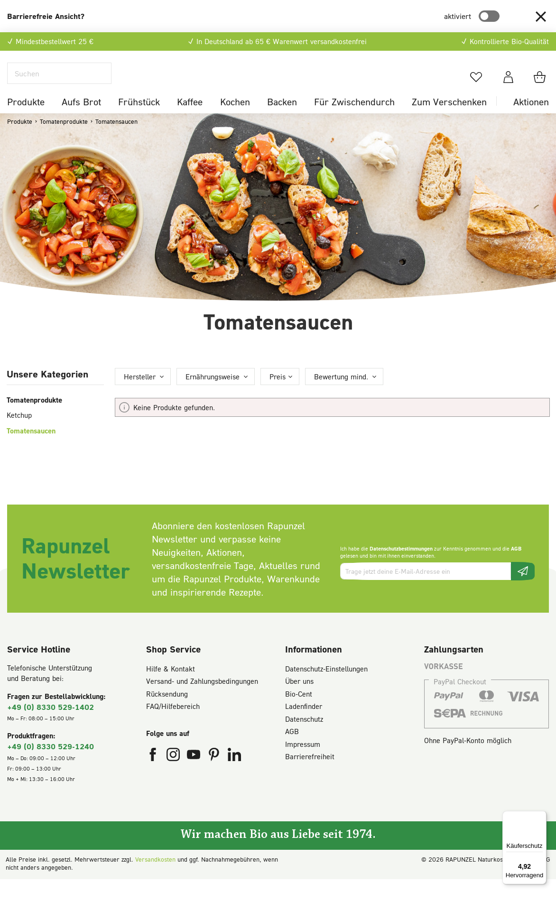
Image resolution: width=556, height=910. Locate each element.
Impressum (302, 761)
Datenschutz (304, 736)
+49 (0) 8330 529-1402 (50, 724)
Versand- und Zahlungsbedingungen (202, 699)
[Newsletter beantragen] (523, 588)
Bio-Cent (298, 711)
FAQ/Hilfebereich (173, 724)
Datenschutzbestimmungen (401, 566)
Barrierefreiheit (309, 774)
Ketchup (19, 433)
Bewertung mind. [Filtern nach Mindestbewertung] (341, 394)
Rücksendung (167, 711)
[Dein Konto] (508, 85)
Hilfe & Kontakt (170, 686)
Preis (277, 394)
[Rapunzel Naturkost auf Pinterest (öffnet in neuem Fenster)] (215, 774)
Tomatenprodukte (34, 417)
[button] (541, 16)
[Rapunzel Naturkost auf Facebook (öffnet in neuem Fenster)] (154, 774)
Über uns (299, 699)
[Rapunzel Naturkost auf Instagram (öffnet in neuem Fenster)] (174, 774)
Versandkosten (155, 877)
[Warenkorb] (541, 85)
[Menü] (541, 816)
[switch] (489, 16)
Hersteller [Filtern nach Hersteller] (140, 394)
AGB (516, 566)
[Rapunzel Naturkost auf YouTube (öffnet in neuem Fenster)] (195, 774)
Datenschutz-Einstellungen (326, 686)
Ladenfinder (303, 724)
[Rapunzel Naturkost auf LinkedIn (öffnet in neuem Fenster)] (234, 774)
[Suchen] (59, 82)
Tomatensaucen (31, 448)
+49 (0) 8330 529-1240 (50, 764)
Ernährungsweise (212, 394)
